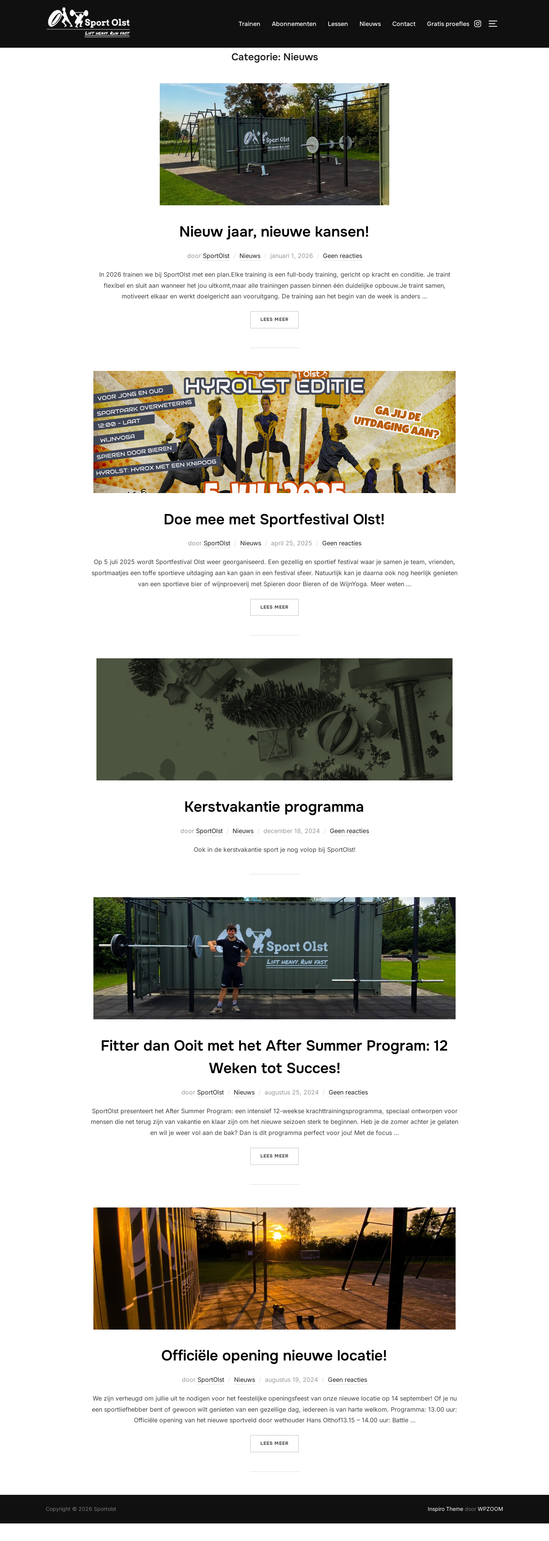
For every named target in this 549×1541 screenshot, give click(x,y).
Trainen (249, 24)
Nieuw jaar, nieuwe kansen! (274, 248)
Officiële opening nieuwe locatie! (274, 1372)
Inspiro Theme (445, 1526)
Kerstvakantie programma (274, 823)
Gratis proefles (448, 24)
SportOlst (216, 273)
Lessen (338, 24)
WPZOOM (490, 1526)
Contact (404, 24)
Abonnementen (294, 24)
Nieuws (370, 24)
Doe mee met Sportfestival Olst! (274, 535)
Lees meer (279, 336)
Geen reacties (342, 273)
